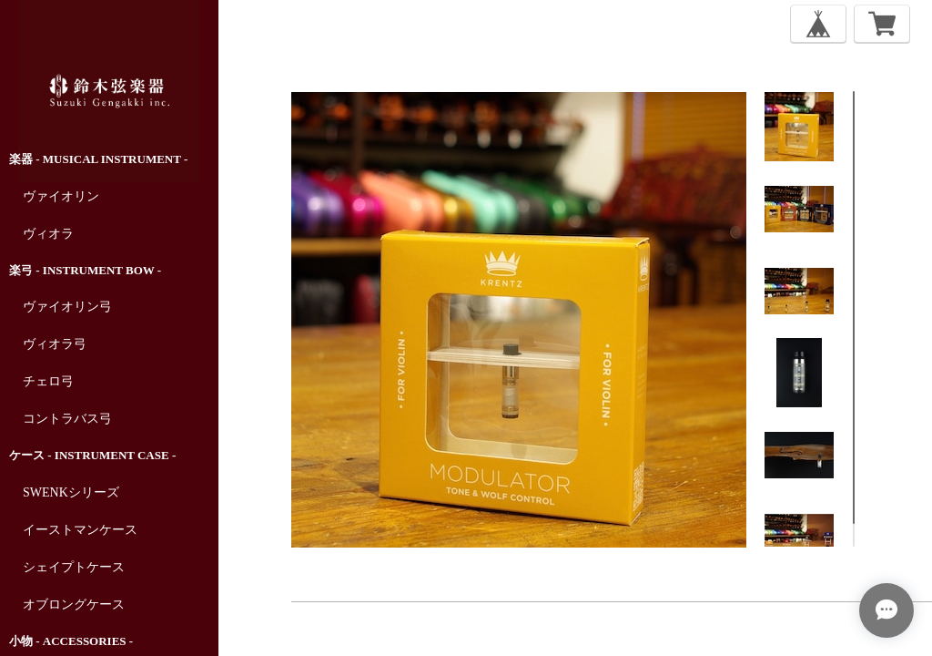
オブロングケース (74, 604)
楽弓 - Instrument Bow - (85, 270)
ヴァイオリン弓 (67, 306)
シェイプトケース (74, 567)
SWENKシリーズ (71, 492)
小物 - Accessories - (71, 641)
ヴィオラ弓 (54, 344)
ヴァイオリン (61, 196)
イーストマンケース (80, 530)
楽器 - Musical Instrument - (98, 159)
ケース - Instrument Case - (92, 455)
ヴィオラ (48, 234)
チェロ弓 (48, 381)
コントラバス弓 (67, 418)
